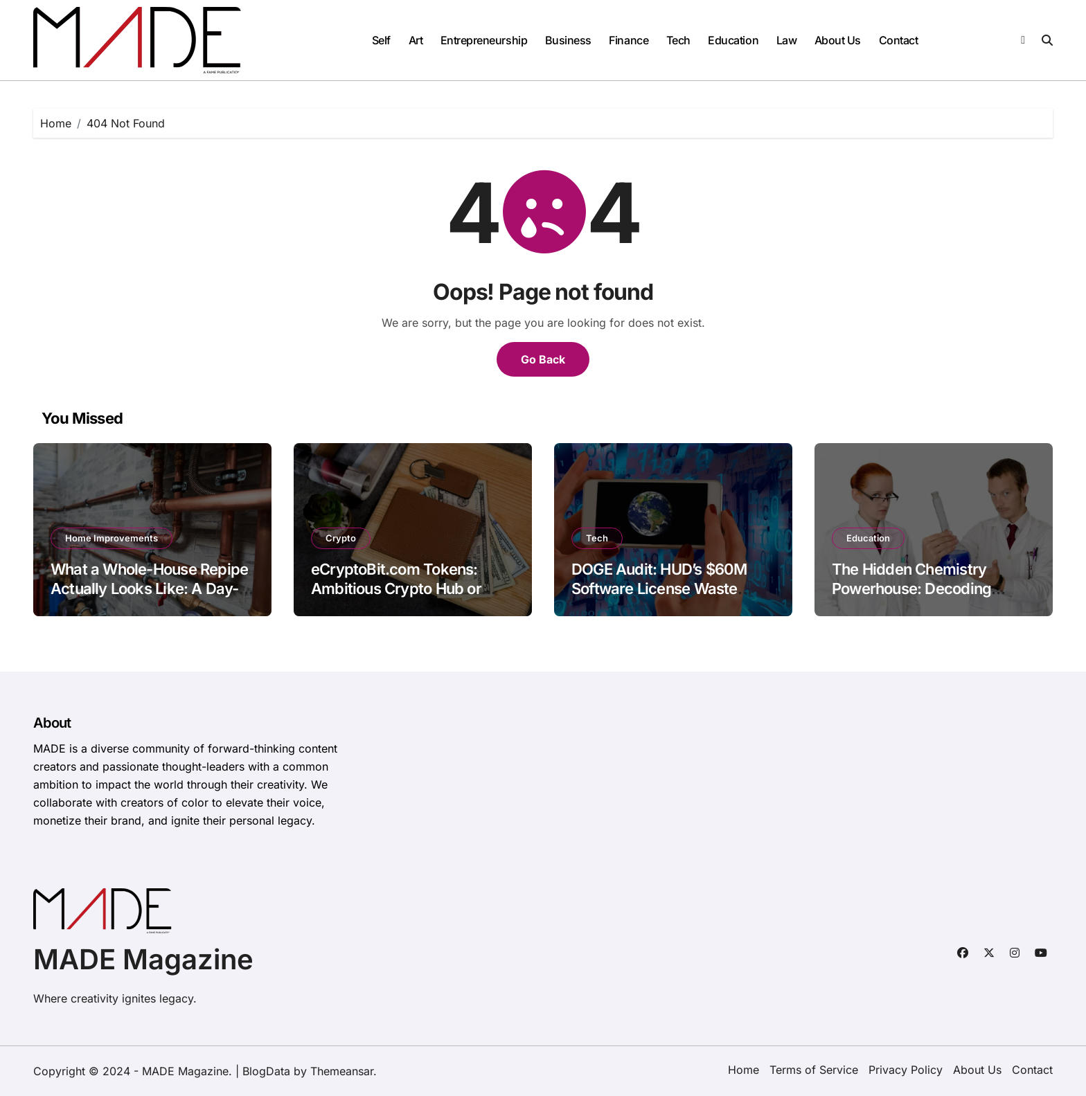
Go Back (543, 359)
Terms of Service (813, 1070)
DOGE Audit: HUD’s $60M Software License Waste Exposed (659, 589)
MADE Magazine (143, 959)
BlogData (266, 1071)
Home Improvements (111, 537)
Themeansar (341, 1071)
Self (381, 40)
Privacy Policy (906, 1070)
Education (733, 40)
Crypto (341, 537)
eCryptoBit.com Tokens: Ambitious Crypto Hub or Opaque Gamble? (396, 589)
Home (743, 1070)
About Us (837, 40)
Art (416, 40)
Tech (678, 40)
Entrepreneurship (483, 40)
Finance (628, 40)
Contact (898, 40)
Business (568, 40)
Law (786, 40)
